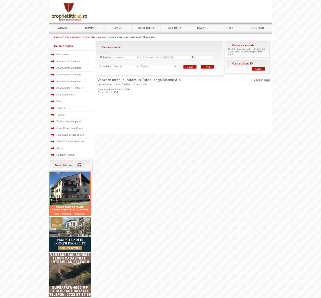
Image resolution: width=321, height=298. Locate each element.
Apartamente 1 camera (68, 61)
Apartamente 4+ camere (69, 88)
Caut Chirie (146, 28)
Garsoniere (62, 54)
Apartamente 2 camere (68, 67)
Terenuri (60, 114)
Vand (118, 28)
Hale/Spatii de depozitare (70, 134)
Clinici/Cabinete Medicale (70, 141)
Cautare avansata (243, 45)
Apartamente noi (65, 94)
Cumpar (91, 28)
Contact (257, 28)
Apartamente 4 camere (68, 81)
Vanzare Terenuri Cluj (83, 37)
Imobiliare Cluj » (62, 37)
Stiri (230, 28)
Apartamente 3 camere (68, 74)
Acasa (63, 28)
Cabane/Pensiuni (65, 154)
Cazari (202, 28)
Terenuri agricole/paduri (69, 121)
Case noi (61, 108)
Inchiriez (174, 28)
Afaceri (60, 148)
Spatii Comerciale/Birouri (69, 128)
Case (59, 101)
